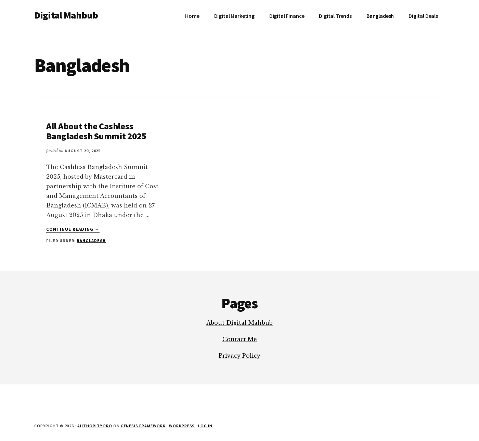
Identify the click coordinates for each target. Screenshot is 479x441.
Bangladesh (91, 240)
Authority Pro (94, 425)
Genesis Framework (143, 425)
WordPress (182, 425)
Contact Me (239, 339)
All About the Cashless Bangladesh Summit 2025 (96, 131)
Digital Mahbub (66, 15)
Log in (205, 425)
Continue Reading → (73, 229)
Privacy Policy (239, 355)
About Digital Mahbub (239, 322)
